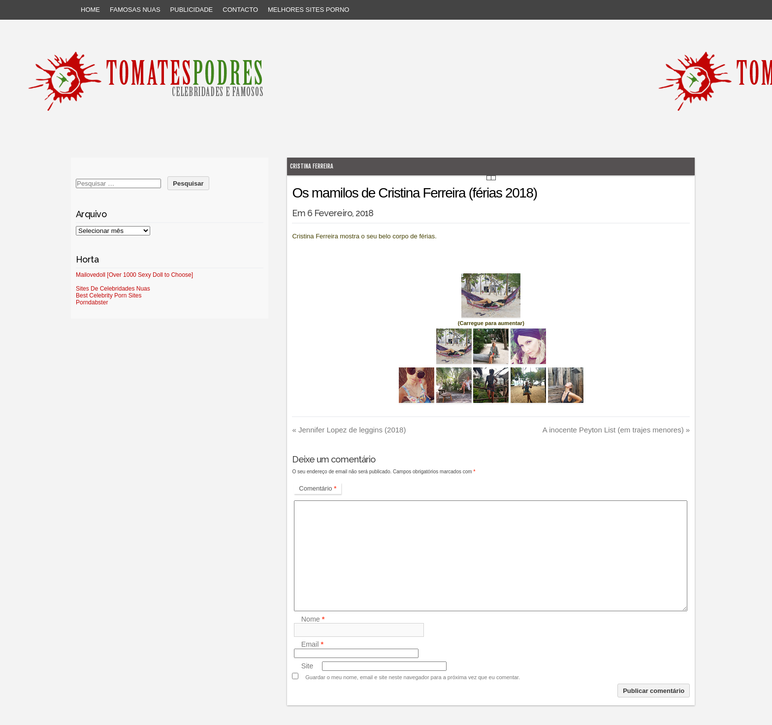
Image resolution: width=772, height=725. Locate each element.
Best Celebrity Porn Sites (108, 295)
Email (312, 645)
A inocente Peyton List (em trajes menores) (616, 430)
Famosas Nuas (135, 9)
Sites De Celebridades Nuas (113, 288)
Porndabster (92, 302)
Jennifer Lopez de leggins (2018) (349, 430)
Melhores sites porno (308, 9)
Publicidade (191, 9)
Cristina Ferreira (311, 166)
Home (90, 9)
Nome (313, 619)
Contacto (240, 9)
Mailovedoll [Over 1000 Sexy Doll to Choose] (134, 274)
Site (307, 666)
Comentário (317, 488)
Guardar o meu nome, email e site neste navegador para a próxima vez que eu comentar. (412, 677)
